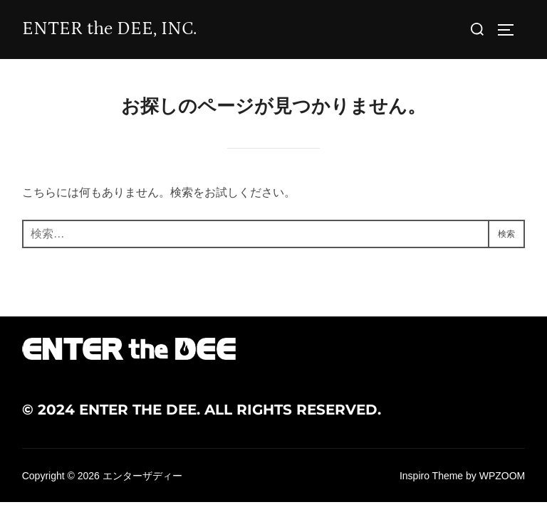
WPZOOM (502, 475)
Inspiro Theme (431, 475)
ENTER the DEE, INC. (109, 28)
